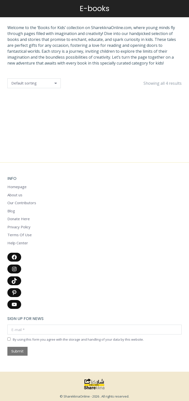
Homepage (17, 186)
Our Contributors (21, 202)
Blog (11, 211)
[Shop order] (34, 83)
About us (14, 195)
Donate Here (18, 219)
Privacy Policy (19, 227)
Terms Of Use (19, 235)
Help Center (17, 243)
